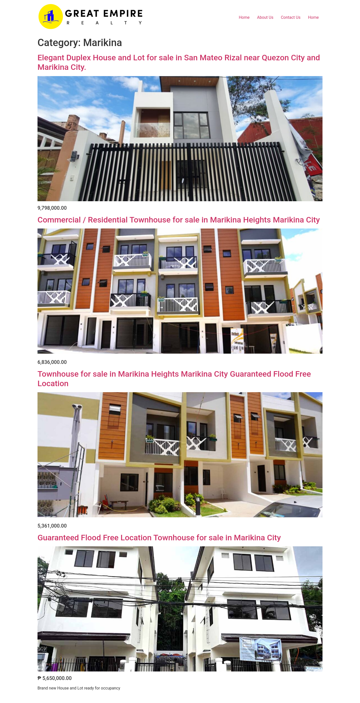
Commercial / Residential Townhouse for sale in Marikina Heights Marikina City (179, 219)
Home (244, 17)
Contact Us (290, 17)
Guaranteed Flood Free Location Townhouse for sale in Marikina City (159, 537)
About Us (265, 17)
